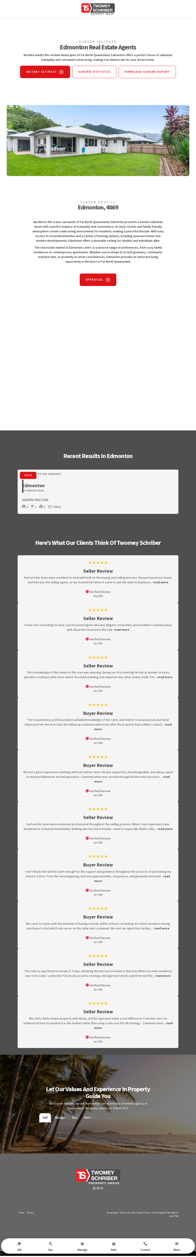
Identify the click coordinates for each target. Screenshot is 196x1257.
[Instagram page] (98, 1190)
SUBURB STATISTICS (94, 73)
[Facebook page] (94, 1190)
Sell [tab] (45, 1119)
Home (21, 1213)
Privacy (30, 1213)
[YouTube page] (101, 1190)
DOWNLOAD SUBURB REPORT (149, 73)
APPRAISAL (94, 281)
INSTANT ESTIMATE (39, 73)
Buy (74, 1119)
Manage (60, 1119)
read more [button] (160, 583)
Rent (87, 1119)
